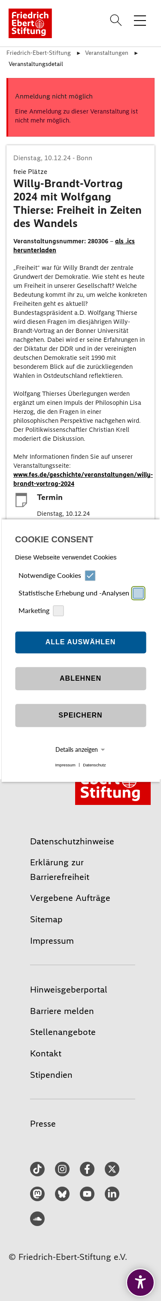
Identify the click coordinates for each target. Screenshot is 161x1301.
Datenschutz (94, 765)
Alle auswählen (81, 642)
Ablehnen (80, 678)
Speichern (80, 715)
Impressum (65, 765)
